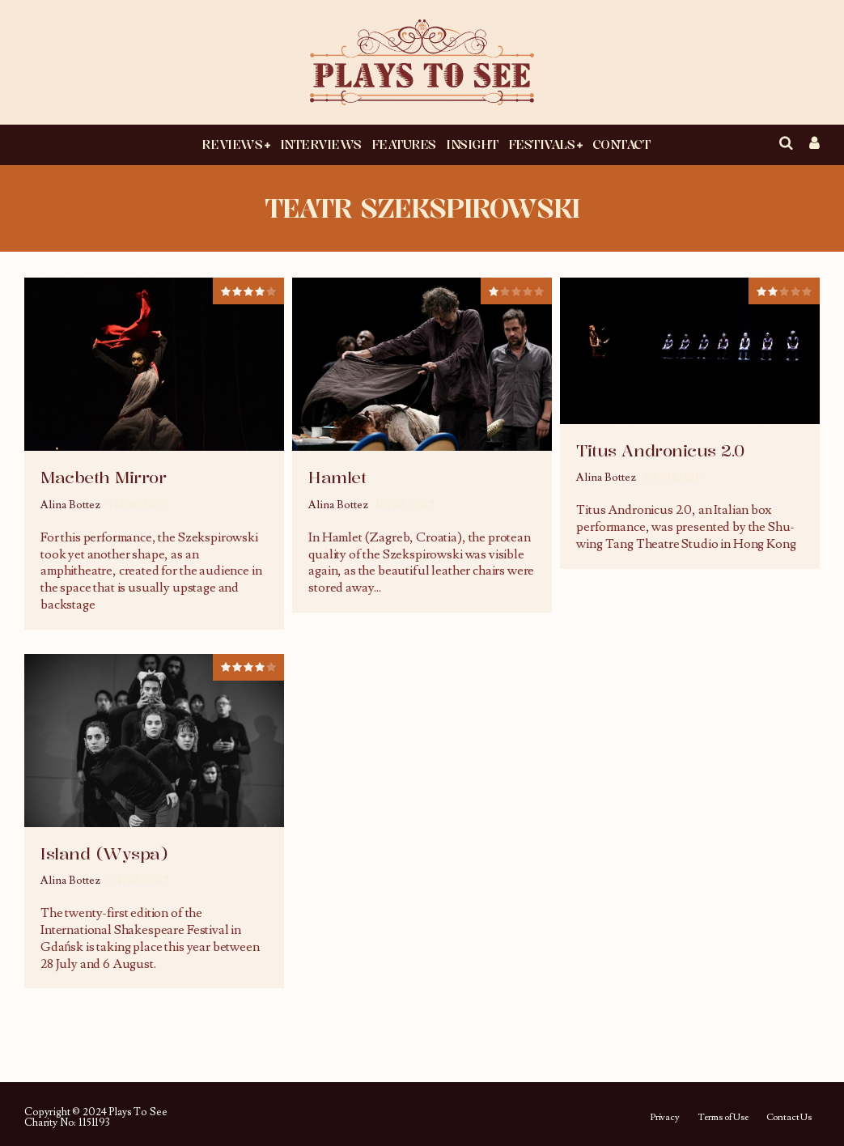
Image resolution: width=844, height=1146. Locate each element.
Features (403, 144)
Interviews (321, 144)
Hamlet (337, 477)
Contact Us (789, 1118)
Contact (621, 144)
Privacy (665, 1118)
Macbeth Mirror (103, 477)
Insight (472, 144)
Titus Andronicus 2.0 (660, 450)
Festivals (541, 144)
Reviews (231, 144)
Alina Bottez (70, 505)
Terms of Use (723, 1118)
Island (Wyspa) (104, 853)
